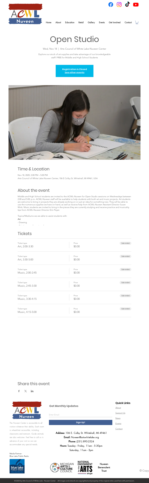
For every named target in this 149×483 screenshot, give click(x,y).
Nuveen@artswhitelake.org (85, 437)
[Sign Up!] (80, 422)
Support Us (120, 413)
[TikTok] (127, 4)
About (118, 407)
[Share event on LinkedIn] (32, 391)
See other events (74, 72)
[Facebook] (111, 4)
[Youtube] (136, 4)
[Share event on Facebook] (19, 391)
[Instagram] (119, 4)
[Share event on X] (25, 391)
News (117, 418)
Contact (119, 428)
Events (118, 423)
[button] (58, 22)
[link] (137, 22)
